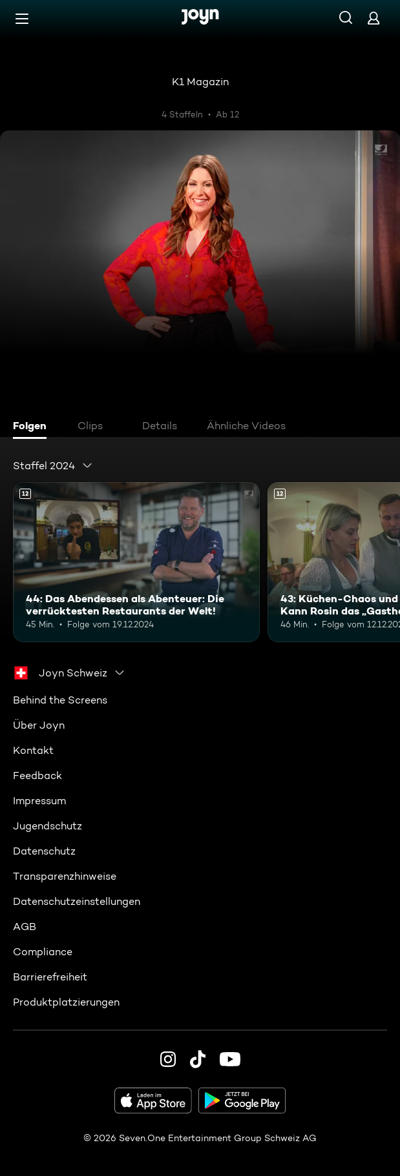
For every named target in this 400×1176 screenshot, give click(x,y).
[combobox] (53, 465)
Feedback (37, 775)
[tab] (33, 427)
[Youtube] (230, 1059)
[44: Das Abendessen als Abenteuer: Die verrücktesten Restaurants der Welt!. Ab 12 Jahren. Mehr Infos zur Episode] (136, 562)
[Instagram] (168, 1059)
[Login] (373, 17)
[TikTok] (197, 1059)
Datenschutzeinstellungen (76, 901)
